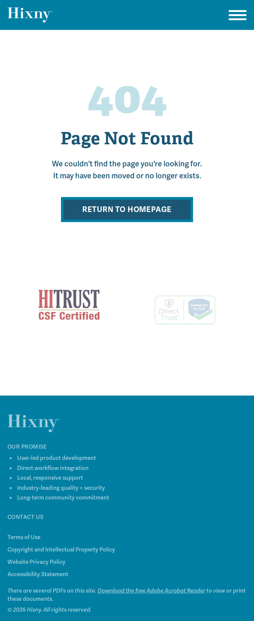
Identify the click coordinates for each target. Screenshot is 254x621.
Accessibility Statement (37, 576)
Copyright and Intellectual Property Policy (61, 551)
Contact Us (25, 519)
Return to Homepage (127, 209)
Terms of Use (23, 539)
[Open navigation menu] (238, 15)
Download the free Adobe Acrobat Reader (151, 592)
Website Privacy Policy (36, 563)
